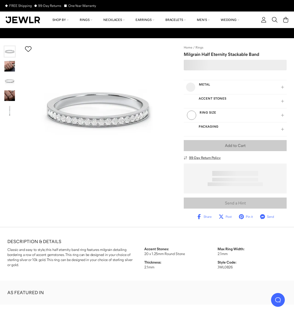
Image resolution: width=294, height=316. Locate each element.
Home (188, 47)
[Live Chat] (278, 300)
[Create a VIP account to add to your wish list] (28, 49)
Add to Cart (235, 146)
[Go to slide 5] (10, 110)
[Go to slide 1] (10, 51)
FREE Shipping (20, 5)
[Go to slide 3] (10, 81)
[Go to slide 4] (10, 96)
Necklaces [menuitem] (114, 19)
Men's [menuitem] (203, 19)
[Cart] (285, 20)
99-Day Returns (49, 5)
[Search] (274, 20)
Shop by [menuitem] (60, 19)
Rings (199, 47)
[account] (263, 20)
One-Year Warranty (82, 5)
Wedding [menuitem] (230, 19)
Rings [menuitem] (86, 19)
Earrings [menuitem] (145, 19)
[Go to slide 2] (10, 66)
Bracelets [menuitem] (175, 19)
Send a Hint (235, 203)
